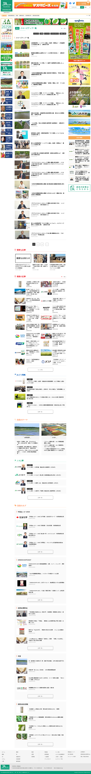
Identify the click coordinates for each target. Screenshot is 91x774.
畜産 (33, 752)
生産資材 (18, 759)
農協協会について (71, 751)
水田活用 (27, 437)
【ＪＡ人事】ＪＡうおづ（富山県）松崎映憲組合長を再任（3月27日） (44, 475)
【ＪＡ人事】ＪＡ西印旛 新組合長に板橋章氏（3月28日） (41, 467)
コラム (3, 759)
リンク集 (57, 752)
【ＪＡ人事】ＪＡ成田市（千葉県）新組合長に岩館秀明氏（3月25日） (44, 491)
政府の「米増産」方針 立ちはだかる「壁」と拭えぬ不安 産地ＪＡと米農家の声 (27, 443)
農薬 (30, 379)
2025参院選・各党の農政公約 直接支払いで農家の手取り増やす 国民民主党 (27, 447)
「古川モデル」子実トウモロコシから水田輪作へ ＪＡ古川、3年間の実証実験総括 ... (27, 452)
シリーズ (47, 33)
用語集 (46, 752)
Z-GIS (54, 437)
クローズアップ (55, 33)
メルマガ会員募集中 (60, 754)
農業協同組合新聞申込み (85, 754)
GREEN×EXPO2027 (24, 560)
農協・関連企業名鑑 (85, 756)
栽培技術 (18, 761)
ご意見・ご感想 (58, 756)
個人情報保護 (70, 754)
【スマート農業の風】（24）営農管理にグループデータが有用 (54, 446)
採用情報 (47, 754)
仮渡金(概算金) (23, 608)
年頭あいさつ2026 (24, 512)
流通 (33, 754)
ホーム (3, 752)
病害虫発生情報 (23, 704)
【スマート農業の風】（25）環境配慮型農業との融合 (54, 442)
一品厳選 (47, 756)
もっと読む (40, 369)
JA (2, 756)
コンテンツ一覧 (58, 759)
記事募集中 (83, 751)
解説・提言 (63, 33)
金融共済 (18, 756)
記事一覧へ (40, 411)
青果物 (33, 756)
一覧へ (64, 28)
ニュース (37, 33)
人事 (30, 465)
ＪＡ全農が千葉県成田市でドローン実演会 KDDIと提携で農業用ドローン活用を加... (54, 449)
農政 (30, 403)
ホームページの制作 (72, 756)
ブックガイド (48, 759)
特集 (42, 33)
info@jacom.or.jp (59, 768)
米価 (19, 656)
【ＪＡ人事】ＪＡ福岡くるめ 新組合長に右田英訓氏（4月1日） (43, 483)
